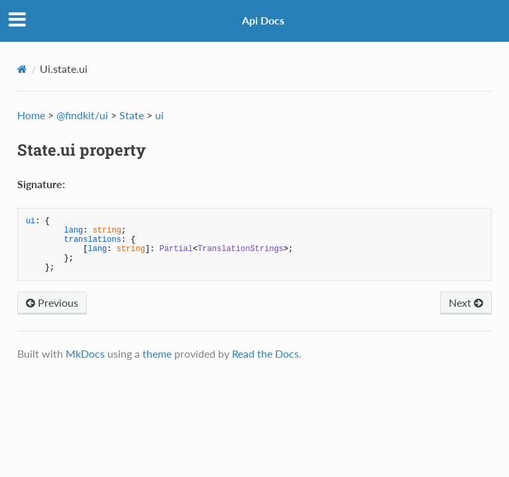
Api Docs (263, 20)
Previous (52, 302)
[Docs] (22, 69)
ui (159, 115)
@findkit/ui (82, 115)
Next (466, 302)
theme (157, 353)
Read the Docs (265, 353)
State (131, 115)
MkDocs (85, 353)
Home (31, 115)
